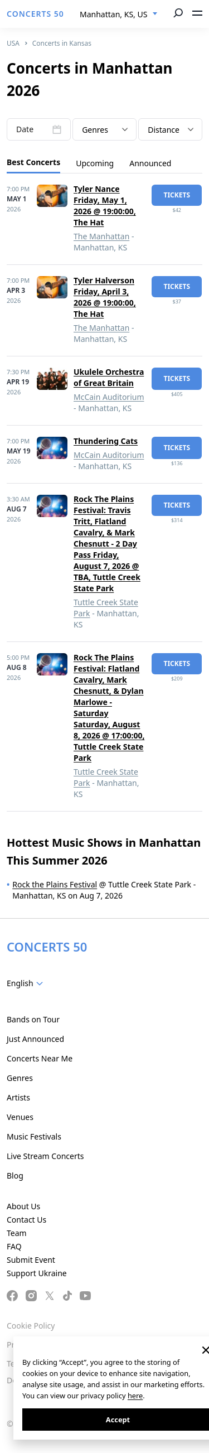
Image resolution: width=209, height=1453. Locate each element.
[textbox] (104, 130)
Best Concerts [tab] (33, 162)
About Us (23, 1206)
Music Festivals (34, 1136)
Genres (20, 1078)
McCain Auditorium (109, 397)
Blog (15, 1175)
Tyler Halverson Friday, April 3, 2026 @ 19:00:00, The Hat (105, 297)
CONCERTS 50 (35, 13)
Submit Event (31, 1259)
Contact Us (26, 1219)
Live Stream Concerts (45, 1156)
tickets (176, 195)
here (135, 1396)
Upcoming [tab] (95, 163)
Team (17, 1233)
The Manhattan (101, 236)
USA (13, 43)
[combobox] (119, 14)
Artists (18, 1097)
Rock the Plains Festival (54, 884)
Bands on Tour (33, 1019)
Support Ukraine (37, 1273)
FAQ (14, 1246)
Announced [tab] (150, 163)
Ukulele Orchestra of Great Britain (109, 377)
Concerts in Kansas (61, 43)
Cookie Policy (31, 1325)
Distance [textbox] (163, 129)
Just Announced (35, 1039)
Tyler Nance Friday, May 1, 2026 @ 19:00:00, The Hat (105, 206)
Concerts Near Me (39, 1058)
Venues (20, 1117)
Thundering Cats (106, 441)
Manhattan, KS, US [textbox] (113, 14)
